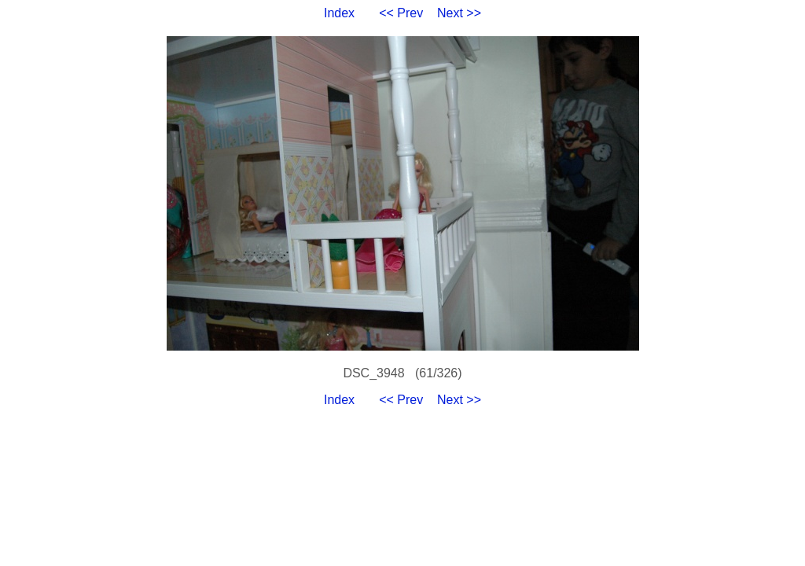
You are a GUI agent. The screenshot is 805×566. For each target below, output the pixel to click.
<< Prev (401, 13)
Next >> (459, 13)
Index (339, 13)
